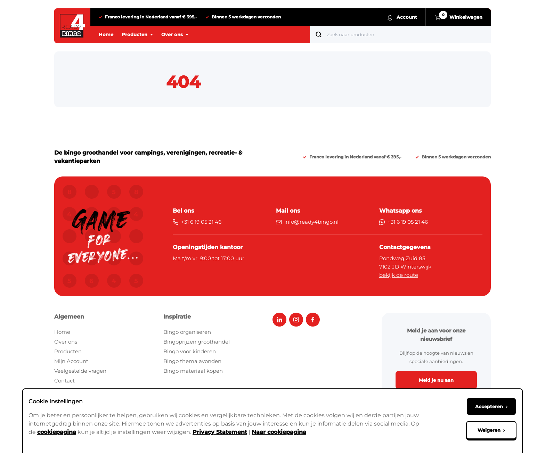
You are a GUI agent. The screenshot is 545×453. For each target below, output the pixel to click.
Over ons (65, 341)
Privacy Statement (220, 432)
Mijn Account (71, 361)
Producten (68, 351)
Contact (64, 380)
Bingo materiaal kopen (193, 371)
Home (62, 332)
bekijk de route (398, 275)
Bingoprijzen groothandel (196, 341)
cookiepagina (56, 432)
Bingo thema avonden (192, 361)
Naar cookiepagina (279, 432)
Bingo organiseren (187, 332)
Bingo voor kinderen (189, 351)
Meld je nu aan (436, 380)
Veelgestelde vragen (80, 371)
